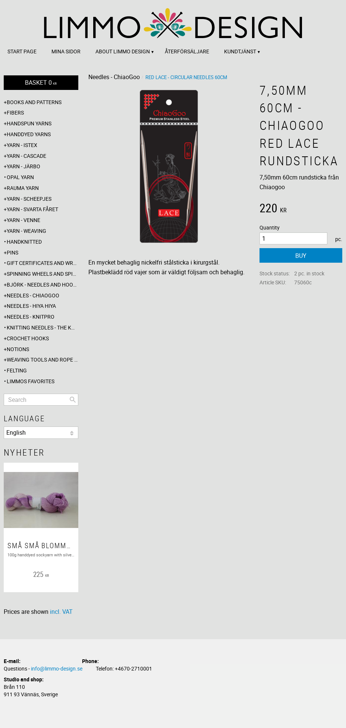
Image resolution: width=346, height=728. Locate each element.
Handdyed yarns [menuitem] (29, 134)
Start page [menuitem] (22, 51)
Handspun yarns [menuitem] (29, 123)
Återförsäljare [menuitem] (187, 51)
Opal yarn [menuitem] (20, 177)
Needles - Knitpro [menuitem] (30, 316)
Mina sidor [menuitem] (66, 51)
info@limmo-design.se (56, 668)
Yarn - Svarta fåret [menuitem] (32, 209)
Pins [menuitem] (12, 252)
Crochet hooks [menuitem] (28, 338)
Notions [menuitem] (18, 349)
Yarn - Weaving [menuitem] (26, 230)
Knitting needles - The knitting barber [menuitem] (42, 327)
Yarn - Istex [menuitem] (22, 145)
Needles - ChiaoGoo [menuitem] (33, 295)
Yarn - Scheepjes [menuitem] (29, 198)
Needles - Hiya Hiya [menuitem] (31, 305)
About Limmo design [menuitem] (122, 51)
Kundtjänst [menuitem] (240, 51)
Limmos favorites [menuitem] (30, 381)
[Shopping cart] (41, 82)
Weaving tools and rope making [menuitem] (42, 359)
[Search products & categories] (41, 400)
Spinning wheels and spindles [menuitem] (42, 273)
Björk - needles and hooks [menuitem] (42, 284)
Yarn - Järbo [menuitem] (23, 166)
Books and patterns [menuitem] (34, 102)
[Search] (72, 399)
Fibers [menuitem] (15, 112)
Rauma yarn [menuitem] (23, 187)
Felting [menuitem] (17, 370)
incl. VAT (61, 611)
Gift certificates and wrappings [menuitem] (42, 262)
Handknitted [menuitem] (24, 241)
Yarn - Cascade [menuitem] (26, 155)
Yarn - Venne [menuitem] (23, 220)
